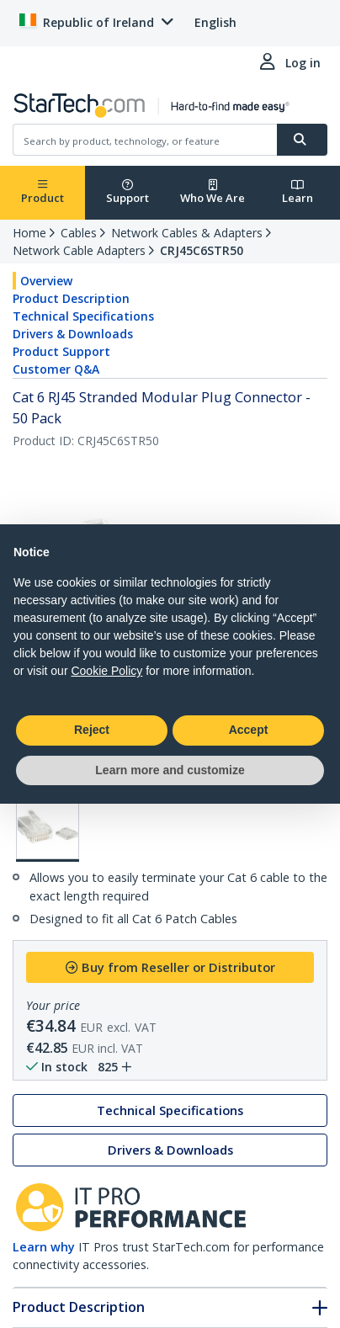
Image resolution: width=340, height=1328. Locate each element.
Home (29, 233)
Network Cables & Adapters (187, 233)
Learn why (44, 1247)
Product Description (71, 298)
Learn (297, 192)
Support (127, 192)
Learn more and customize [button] (169, 770)
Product (42, 192)
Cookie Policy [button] (106, 670)
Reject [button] (91, 729)
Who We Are (212, 192)
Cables (79, 233)
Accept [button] (248, 729)
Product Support (61, 351)
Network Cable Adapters (79, 250)
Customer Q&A (56, 369)
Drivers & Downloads (73, 334)
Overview (46, 281)
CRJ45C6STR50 (201, 250)
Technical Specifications (83, 316)
